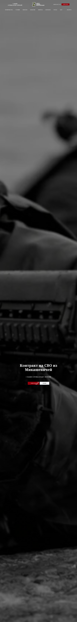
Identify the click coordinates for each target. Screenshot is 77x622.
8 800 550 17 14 (56, 4)
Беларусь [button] (69, 9)
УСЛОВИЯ (18, 9)
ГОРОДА (55, 9)
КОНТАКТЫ (48, 9)
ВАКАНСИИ (32, 9)
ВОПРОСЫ (40, 9)
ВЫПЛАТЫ (25, 9)
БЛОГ (61, 9)
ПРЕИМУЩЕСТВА (9, 9)
